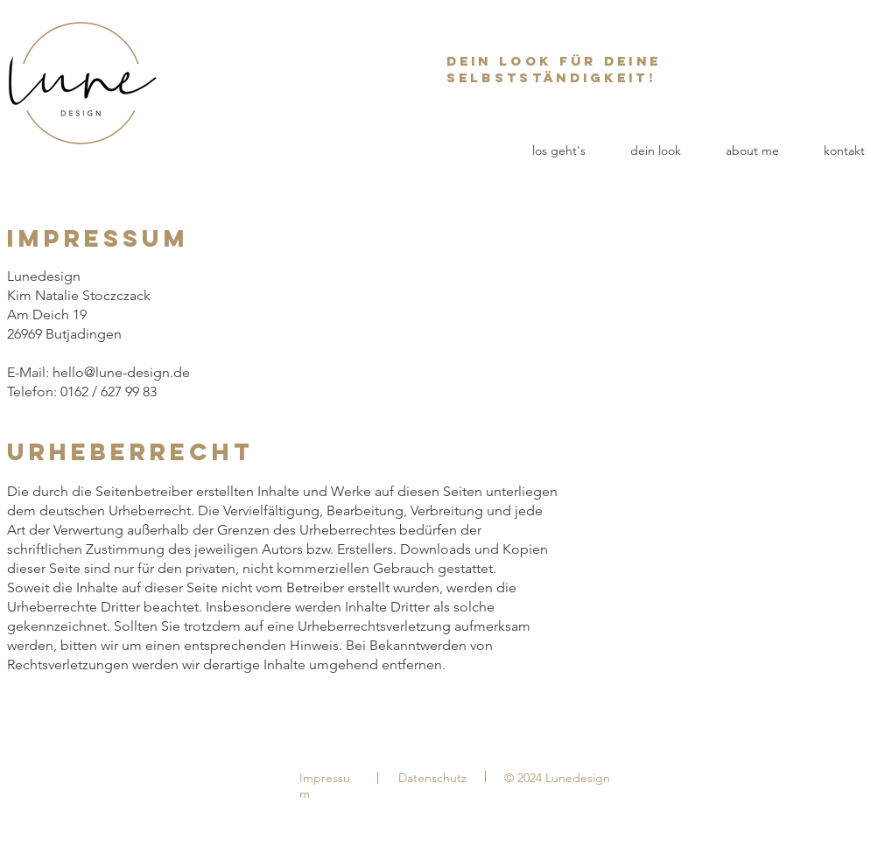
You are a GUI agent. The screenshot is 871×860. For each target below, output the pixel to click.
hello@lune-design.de (121, 372)
